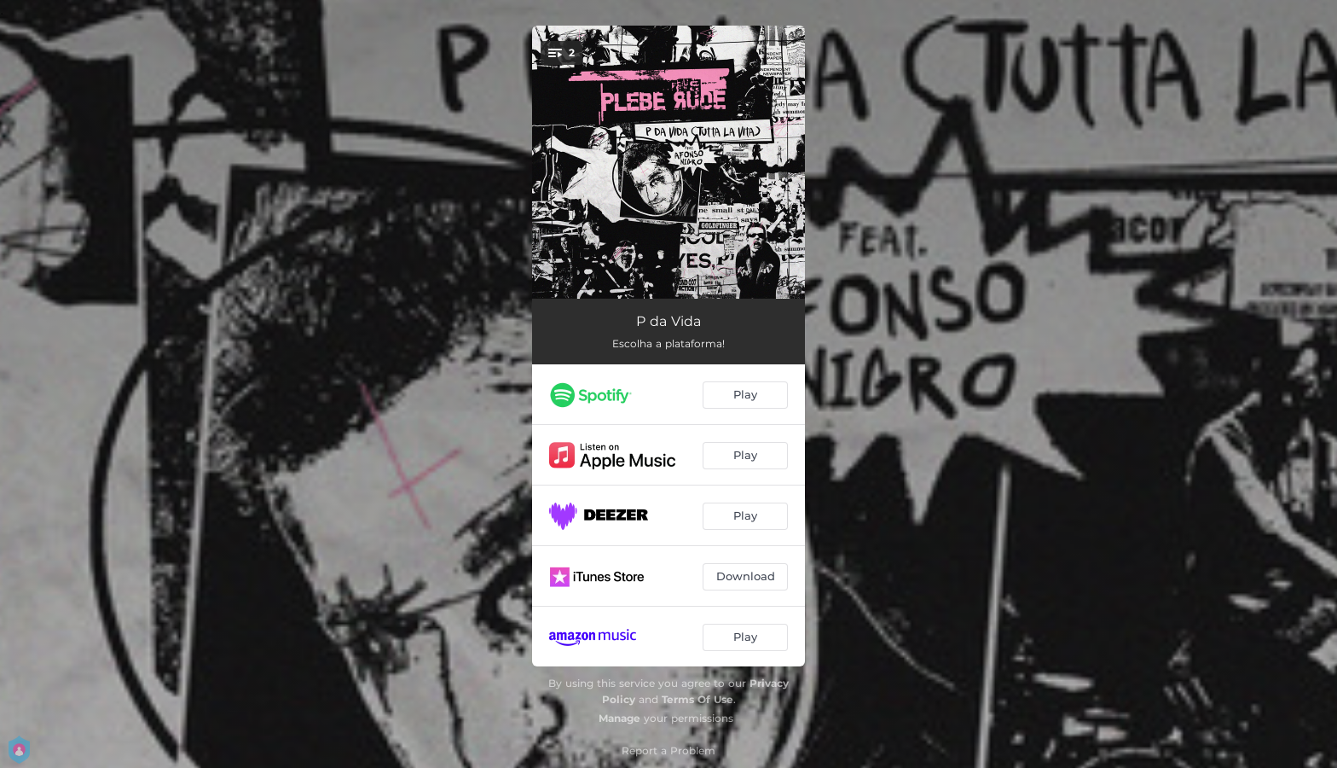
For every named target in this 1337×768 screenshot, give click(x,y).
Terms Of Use (697, 699)
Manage (619, 718)
